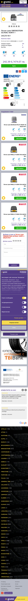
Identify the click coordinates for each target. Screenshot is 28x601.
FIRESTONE (4, 471)
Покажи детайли (18, 318)
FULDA (3, 478)
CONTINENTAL (5, 455)
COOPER (4, 458)
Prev (23, 390)
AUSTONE (4, 435)
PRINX (3, 547)
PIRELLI (3, 540)
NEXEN (3, 534)
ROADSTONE (5, 553)
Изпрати (14, 265)
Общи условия (18, 586)
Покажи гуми (14, 334)
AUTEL (3, 439)
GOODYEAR (4, 491)
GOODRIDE (4, 488)
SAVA (2, 557)
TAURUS (3, 563)
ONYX (3, 537)
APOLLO (3, 429)
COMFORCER (5, 452)
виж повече (20, 138)
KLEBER (3, 498)
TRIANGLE (4, 570)
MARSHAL (4, 514)
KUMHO (3, 504)
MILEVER (4, 527)
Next (25, 390)
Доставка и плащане (6, 586)
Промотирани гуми (5, 584)
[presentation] (12, 260)
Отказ (14, 327)
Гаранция (17, 588)
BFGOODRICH (5, 445)
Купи (14, 66)
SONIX (3, 560)
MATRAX (4, 521)
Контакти (17, 581)
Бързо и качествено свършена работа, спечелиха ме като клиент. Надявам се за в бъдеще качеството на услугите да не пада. (14, 397)
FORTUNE (4, 475)
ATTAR (3, 432)
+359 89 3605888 (5, 6)
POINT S (3, 544)
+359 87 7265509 (5, 5)
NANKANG (4, 531)
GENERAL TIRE (5, 481)
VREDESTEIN (5, 576)
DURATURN (4, 468)
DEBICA (3, 462)
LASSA (3, 508)
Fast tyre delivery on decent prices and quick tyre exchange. (14, 411)
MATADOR (4, 517)
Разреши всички (14, 322)
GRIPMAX (4, 494)
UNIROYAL (4, 573)
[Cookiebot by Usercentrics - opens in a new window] (20, 272)
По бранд (3, 581)
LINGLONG (4, 511)
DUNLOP (4, 465)
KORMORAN (5, 501)
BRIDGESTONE (5, 448)
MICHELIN (4, 524)
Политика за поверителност (4, 589)
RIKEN (3, 550)
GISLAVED (4, 485)
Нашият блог (8, 593)
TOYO (3, 567)
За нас (16, 584)
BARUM (3, 442)
